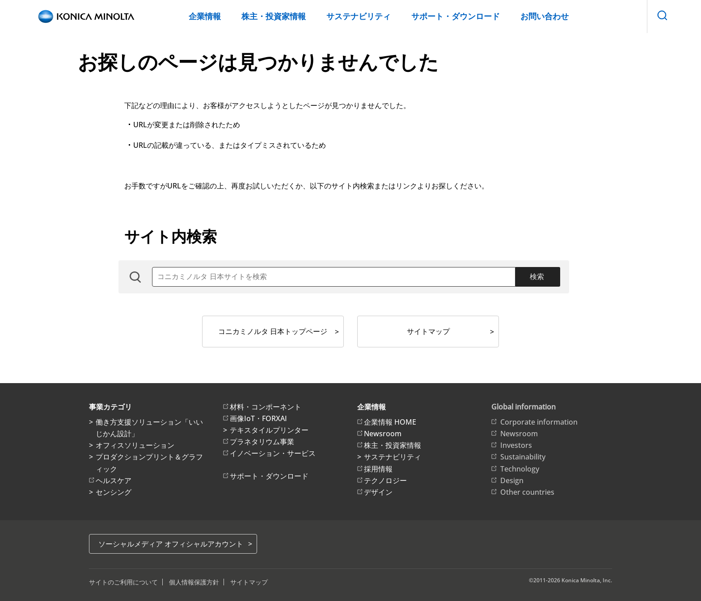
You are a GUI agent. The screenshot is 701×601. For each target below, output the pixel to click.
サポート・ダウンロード (455, 16)
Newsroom (382, 433)
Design (512, 480)
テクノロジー (385, 480)
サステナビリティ (358, 16)
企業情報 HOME (390, 422)
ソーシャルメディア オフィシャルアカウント (170, 544)
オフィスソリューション (135, 445)
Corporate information (539, 422)
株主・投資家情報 (273, 16)
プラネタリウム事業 (262, 442)
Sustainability (522, 457)
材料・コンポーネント (265, 407)
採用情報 (378, 469)
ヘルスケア (113, 480)
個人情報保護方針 (194, 582)
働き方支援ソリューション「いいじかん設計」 (149, 427)
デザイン (378, 492)
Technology (519, 469)
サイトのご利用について (123, 582)
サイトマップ (428, 331)
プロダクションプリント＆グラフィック (149, 462)
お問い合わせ (544, 16)
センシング (113, 492)
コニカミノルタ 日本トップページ (272, 331)
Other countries (527, 492)
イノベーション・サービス (273, 453)
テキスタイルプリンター (269, 430)
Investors (516, 445)
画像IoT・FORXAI (258, 418)
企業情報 (205, 16)
